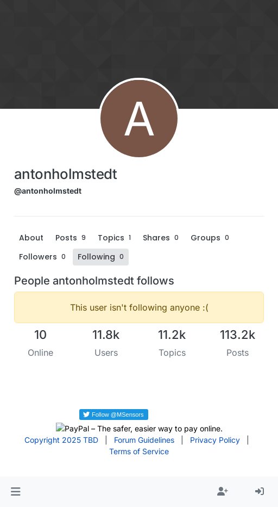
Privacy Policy (215, 439)
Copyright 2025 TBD (61, 439)
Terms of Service (139, 451)
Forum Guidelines (144, 439)
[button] (15, 492)
